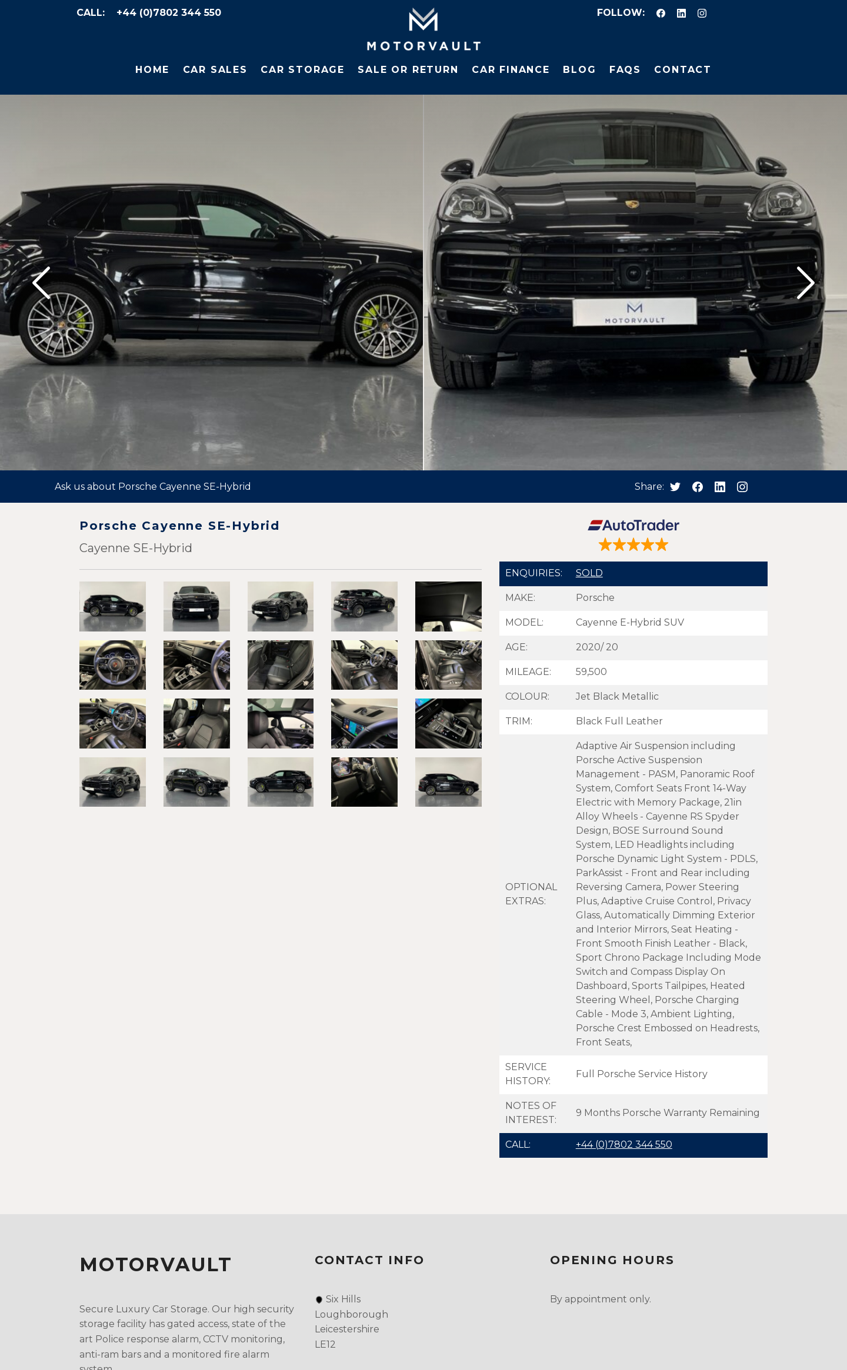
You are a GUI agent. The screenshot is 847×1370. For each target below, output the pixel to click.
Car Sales (215, 69)
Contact (683, 69)
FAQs (625, 69)
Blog (579, 69)
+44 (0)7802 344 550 (168, 12)
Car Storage (303, 69)
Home (152, 69)
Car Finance (511, 69)
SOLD (589, 573)
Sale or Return (408, 69)
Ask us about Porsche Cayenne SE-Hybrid (153, 486)
